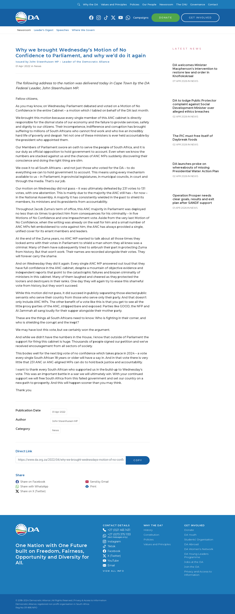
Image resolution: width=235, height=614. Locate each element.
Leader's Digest (43, 30)
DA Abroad (191, 544)
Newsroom (166, 4)
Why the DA (90, 4)
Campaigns (141, 17)
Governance (197, 4)
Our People (149, 4)
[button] (47, 481)
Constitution (151, 534)
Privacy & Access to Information (90, 600)
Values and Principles (114, 4)
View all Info (113, 571)
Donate (189, 530)
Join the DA (191, 566)
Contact (213, 4)
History (148, 530)
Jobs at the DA (193, 562)
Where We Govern (83, 30)
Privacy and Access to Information (198, 573)
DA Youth (190, 534)
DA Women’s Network (198, 549)
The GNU (181, 4)
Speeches (62, 30)
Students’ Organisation (198, 539)
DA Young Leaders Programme (196, 555)
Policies (134, 4)
